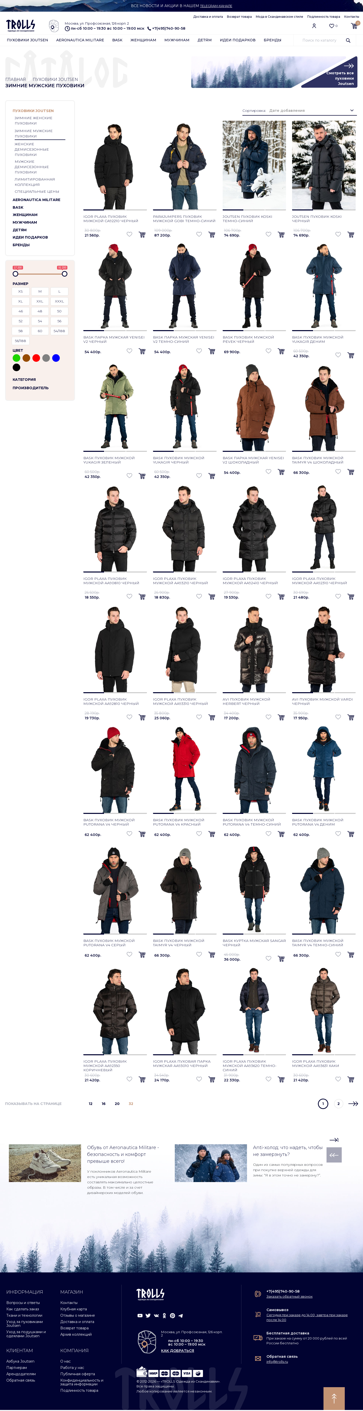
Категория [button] (24, 380)
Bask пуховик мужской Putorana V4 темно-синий (252, 823)
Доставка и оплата (208, 17)
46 (20, 312)
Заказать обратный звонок (289, 1297)
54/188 (59, 332)
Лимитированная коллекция (35, 183)
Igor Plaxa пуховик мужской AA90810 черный (111, 581)
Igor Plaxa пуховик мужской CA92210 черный (110, 219)
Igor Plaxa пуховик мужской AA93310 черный (180, 702)
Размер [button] (20, 284)
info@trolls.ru (277, 1363)
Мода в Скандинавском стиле (279, 17)
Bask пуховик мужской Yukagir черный (178, 461)
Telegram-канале (216, 6)
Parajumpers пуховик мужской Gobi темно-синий (184, 219)
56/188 (20, 342)
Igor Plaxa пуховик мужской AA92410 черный (250, 581)
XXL (39, 302)
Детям (205, 41)
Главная (16, 80)
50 (59, 312)
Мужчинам (176, 41)
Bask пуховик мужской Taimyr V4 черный (178, 943)
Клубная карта (73, 1310)
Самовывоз (277, 1311)
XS (20, 292)
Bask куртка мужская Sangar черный (254, 943)
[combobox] (311, 111)
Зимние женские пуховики (33, 122)
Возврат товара (239, 17)
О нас (65, 1362)
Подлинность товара (323, 17)
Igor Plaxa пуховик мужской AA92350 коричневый (105, 1066)
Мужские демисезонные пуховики (32, 168)
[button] (65, 112)
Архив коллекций (76, 1335)
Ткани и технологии (24, 1316)
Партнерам (16, 1368)
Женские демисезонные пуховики (32, 150)
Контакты (351, 17)
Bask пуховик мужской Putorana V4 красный (178, 823)
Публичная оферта (77, 1375)
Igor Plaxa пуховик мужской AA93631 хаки (315, 1064)
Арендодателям (21, 1375)
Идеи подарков (238, 41)
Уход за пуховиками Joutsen (24, 1324)
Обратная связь (20, 1381)
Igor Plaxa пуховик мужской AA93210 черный (180, 581)
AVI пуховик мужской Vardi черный (322, 702)
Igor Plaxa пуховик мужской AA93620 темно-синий (249, 1066)
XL (20, 302)
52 (21, 322)
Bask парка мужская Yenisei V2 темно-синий (183, 340)
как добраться (177, 1351)
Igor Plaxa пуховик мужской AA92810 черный (111, 702)
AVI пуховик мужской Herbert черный (246, 702)
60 (40, 332)
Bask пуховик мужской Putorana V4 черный (109, 823)
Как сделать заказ (22, 1310)
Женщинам (143, 41)
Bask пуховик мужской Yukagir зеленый (109, 461)
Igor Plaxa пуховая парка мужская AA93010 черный (182, 1064)
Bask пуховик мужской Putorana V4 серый (109, 943)
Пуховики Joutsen (27, 41)
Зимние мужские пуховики (34, 134)
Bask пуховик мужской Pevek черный (248, 340)
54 (40, 322)
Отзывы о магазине (77, 1316)
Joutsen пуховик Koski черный (317, 219)
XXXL (59, 302)
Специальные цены (37, 192)
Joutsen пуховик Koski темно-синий (247, 219)
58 (20, 332)
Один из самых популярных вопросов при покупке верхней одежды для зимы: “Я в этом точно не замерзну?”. (288, 1170)
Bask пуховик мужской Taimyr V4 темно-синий (317, 943)
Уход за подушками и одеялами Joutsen (26, 1335)
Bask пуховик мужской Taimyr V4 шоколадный (317, 461)
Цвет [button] (18, 351)
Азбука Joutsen (20, 1362)
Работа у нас (72, 1368)
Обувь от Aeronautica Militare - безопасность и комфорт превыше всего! (123, 1155)
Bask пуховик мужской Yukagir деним (317, 340)
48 (39, 312)
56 (59, 322)
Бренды (272, 41)
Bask (117, 41)
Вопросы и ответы (23, 1303)
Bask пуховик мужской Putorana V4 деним (317, 823)
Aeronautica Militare (80, 41)
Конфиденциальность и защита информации (81, 1383)
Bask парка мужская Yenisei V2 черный (114, 340)
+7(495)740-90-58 (166, 28)
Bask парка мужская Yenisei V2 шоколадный (253, 461)
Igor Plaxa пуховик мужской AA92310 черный (319, 581)
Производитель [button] (31, 389)
